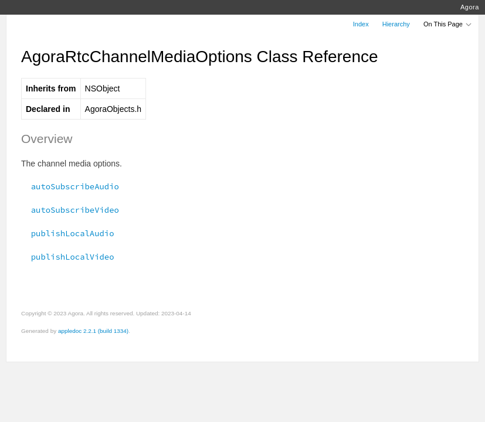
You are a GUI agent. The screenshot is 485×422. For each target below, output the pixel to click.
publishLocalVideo (67, 256)
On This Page (448, 24)
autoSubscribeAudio (70, 186)
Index (361, 24)
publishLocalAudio (67, 233)
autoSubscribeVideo (70, 210)
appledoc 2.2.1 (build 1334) (93, 331)
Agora (469, 7)
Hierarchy (396, 24)
